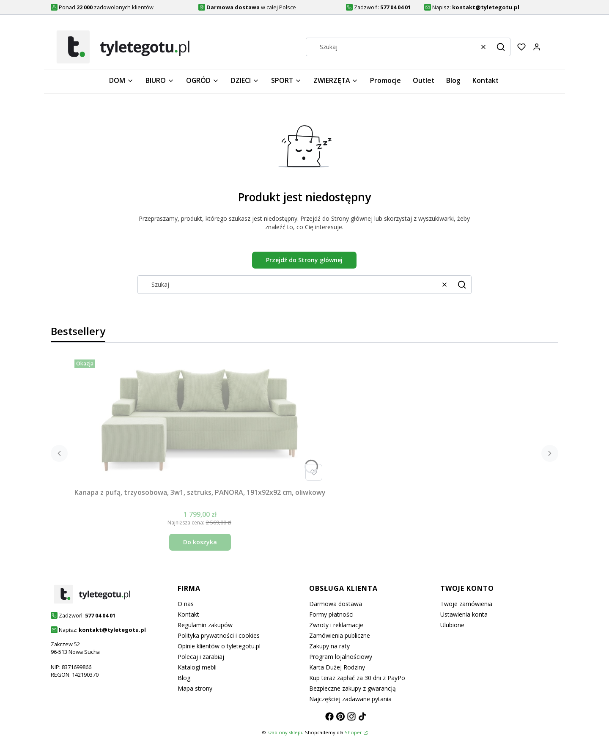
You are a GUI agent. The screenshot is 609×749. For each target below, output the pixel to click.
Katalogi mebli (197, 667)
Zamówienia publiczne (339, 635)
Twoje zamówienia (466, 604)
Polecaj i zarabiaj (201, 657)
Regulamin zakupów (205, 625)
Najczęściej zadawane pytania (350, 699)
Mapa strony (195, 688)
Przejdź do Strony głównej (304, 260)
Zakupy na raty (329, 646)
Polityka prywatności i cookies (219, 635)
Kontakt (188, 614)
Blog (184, 678)
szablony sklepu (285, 732)
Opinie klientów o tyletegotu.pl (219, 646)
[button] (500, 47)
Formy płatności (331, 614)
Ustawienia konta (464, 614)
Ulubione (452, 625)
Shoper (353, 732)
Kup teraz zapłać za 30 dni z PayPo (357, 678)
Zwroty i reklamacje (336, 625)
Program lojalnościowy (340, 657)
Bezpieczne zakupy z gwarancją (352, 688)
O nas (186, 604)
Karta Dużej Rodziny (337, 667)
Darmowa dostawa (335, 604)
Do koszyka (200, 542)
